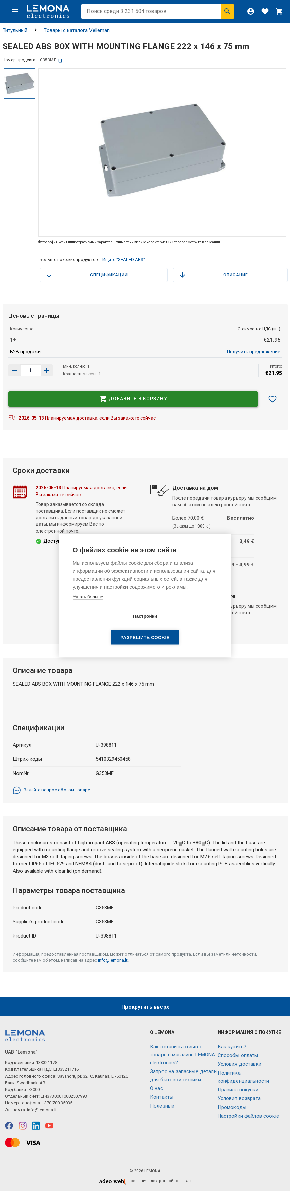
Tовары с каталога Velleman (77, 30)
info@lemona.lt (113, 960)
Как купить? (232, 1047)
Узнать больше (88, 607)
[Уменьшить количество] (47, 370)
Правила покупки (238, 1090)
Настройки (106, 626)
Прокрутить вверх (145, 1006)
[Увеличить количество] (14, 370)
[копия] (60, 60)
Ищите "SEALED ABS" (123, 259)
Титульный (15, 30)
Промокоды (232, 1107)
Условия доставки (239, 1064)
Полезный (162, 1106)
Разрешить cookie (183, 626)
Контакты (161, 1097)
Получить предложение (253, 351)
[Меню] (15, 11)
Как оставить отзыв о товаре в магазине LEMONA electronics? (182, 1055)
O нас (156, 1088)
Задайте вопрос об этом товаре (51, 790)
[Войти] (250, 11)
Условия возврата (239, 1098)
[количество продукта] (30, 370)
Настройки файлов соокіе (248, 1116)
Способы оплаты (238, 1055)
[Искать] (227, 11)
